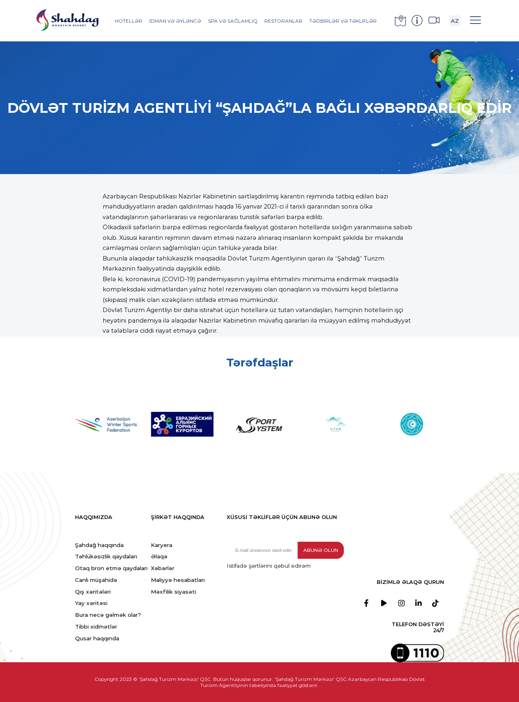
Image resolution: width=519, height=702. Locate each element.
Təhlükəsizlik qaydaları (106, 556)
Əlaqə (159, 556)
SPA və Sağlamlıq (232, 21)
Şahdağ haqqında (99, 545)
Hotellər (128, 21)
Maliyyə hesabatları (178, 580)
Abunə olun (320, 550)
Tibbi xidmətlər (96, 626)
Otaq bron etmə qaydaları (111, 568)
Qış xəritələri (93, 591)
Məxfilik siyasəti (173, 591)
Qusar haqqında (97, 638)
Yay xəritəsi (91, 603)
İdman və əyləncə (175, 21)
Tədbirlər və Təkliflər (343, 21)
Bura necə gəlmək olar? (108, 615)
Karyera (161, 545)
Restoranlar (283, 21)
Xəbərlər (162, 568)
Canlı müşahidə (96, 580)
